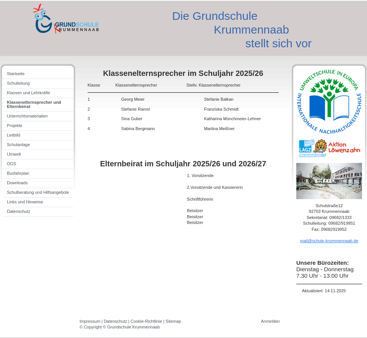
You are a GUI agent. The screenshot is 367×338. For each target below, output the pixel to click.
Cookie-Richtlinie (146, 321)
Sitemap (173, 321)
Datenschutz (115, 321)
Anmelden (270, 321)
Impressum (90, 321)
